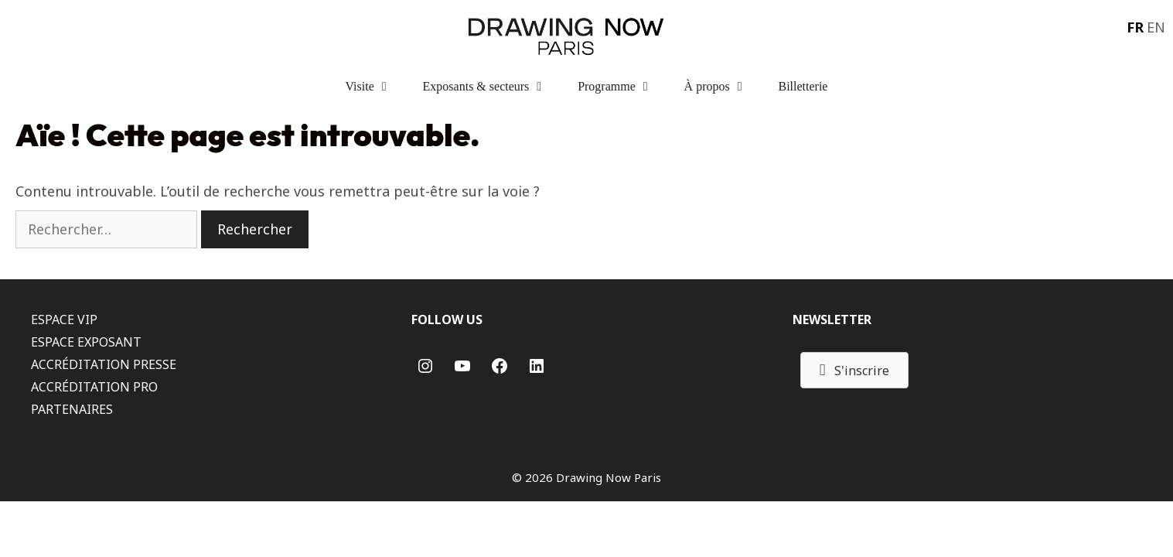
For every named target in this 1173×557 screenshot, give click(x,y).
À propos (723, 86)
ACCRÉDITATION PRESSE (103, 364)
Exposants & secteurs (493, 86)
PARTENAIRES (72, 409)
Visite (376, 86)
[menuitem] (1134, 26)
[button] (854, 370)
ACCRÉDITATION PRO (94, 386)
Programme (623, 86)
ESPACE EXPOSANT (86, 341)
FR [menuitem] (1135, 27)
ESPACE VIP (64, 319)
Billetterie (802, 86)
